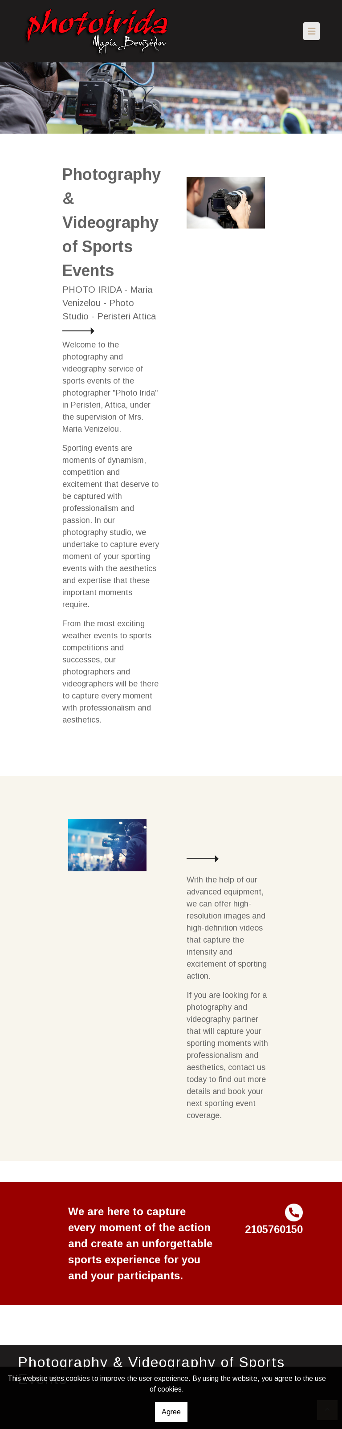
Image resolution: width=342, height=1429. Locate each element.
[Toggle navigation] (311, 31)
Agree (171, 1412)
